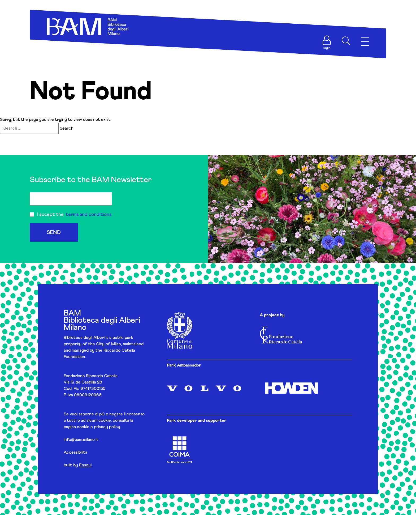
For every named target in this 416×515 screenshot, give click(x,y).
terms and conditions (88, 214)
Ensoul (85, 465)
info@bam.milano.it (81, 439)
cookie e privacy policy (98, 427)
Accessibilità (75, 452)
